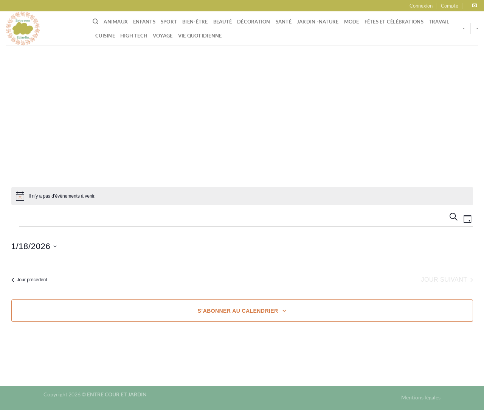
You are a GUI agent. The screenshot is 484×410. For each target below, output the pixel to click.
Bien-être (195, 22)
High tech (133, 36)
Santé (284, 22)
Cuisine (105, 36)
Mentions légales (421, 397)
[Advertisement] (242, 102)
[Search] (95, 21)
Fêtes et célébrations (394, 22)
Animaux (116, 22)
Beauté (222, 22)
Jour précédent (29, 279)
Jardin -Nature (318, 22)
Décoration (253, 22)
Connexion (421, 6)
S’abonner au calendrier (238, 311)
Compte (449, 6)
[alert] (242, 196)
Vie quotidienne (200, 36)
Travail (439, 22)
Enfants (144, 22)
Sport (169, 22)
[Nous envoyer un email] (474, 5)
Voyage (163, 36)
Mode (351, 22)
